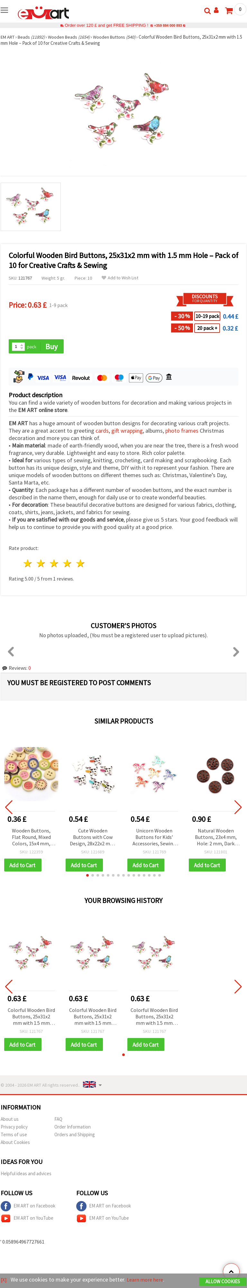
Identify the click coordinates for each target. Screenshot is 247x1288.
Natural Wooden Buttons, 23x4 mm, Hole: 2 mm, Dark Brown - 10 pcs (216, 838)
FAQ (58, 1121)
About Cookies (15, 1144)
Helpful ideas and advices (26, 1175)
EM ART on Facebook (28, 1208)
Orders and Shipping (74, 1136)
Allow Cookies (223, 1282)
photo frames (181, 431)
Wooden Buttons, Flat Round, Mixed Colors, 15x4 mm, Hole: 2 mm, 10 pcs (31, 838)
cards (102, 431)
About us (10, 1121)
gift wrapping (127, 431)
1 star (28, 564)
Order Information (72, 1128)
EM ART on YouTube (27, 1220)
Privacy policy (14, 1128)
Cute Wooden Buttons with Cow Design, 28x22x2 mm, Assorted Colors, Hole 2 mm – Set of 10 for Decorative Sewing (93, 838)
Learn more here (147, 1280)
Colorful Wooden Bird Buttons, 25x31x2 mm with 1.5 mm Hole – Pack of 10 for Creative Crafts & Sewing (31, 1018)
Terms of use (14, 1136)
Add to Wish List (120, 277)
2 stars (41, 564)
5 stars (80, 564)
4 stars (67, 564)
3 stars (54, 564)
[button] (87, 876)
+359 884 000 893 (168, 25)
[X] (4, 1280)
